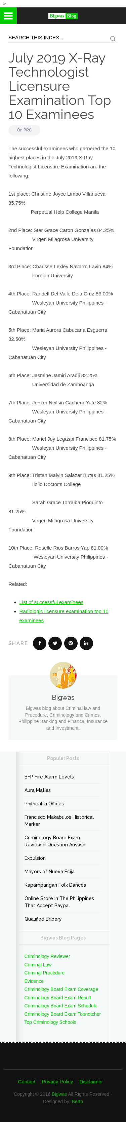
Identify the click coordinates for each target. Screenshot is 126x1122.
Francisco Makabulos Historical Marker (59, 820)
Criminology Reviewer (47, 956)
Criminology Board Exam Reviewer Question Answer (55, 841)
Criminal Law (38, 964)
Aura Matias (38, 790)
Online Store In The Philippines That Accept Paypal (59, 902)
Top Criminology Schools (50, 1022)
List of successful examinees (51, 602)
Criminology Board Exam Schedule (61, 1005)
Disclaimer (91, 1081)
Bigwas (59, 1094)
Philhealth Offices (44, 803)
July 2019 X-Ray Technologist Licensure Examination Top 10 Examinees (59, 86)
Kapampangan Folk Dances (55, 885)
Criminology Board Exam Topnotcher (63, 1014)
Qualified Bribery (43, 919)
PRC (28, 130)
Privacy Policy (57, 1081)
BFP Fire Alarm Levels (49, 776)
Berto (77, 1101)
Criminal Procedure (45, 972)
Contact (27, 1081)
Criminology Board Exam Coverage (61, 989)
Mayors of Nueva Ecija (50, 871)
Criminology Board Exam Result (58, 997)
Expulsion (35, 858)
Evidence (34, 981)
